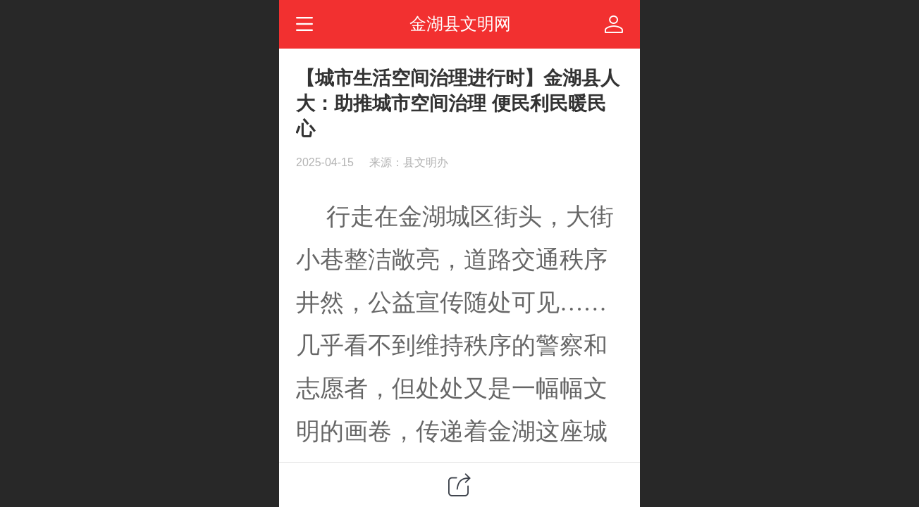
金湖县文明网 (460, 23)
